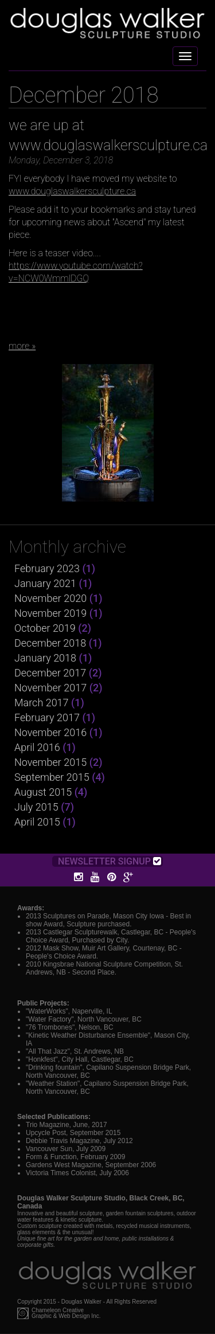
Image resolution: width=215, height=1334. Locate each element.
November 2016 (50, 732)
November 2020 (50, 598)
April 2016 (37, 747)
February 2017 (47, 717)
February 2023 (47, 568)
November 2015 (50, 762)
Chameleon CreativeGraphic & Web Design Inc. (66, 1313)
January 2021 (45, 583)
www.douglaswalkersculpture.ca (72, 191)
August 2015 (43, 792)
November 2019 (50, 613)
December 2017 (50, 673)
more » (22, 346)
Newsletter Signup (109, 861)
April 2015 (37, 822)
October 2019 (45, 628)
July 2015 (36, 807)
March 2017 (41, 703)
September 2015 (51, 777)
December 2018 (50, 643)
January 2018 (45, 658)
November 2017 (50, 688)
